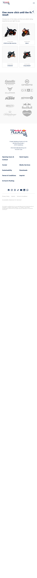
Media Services (24, 165)
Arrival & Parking (8, 181)
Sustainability (7, 170)
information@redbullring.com (18, 147)
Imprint (22, 175)
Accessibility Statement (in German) (11, 200)
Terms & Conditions (9, 175)
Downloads (23, 170)
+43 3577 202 (18, 149)
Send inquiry (23, 157)
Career (4, 165)
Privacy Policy (5, 196)
